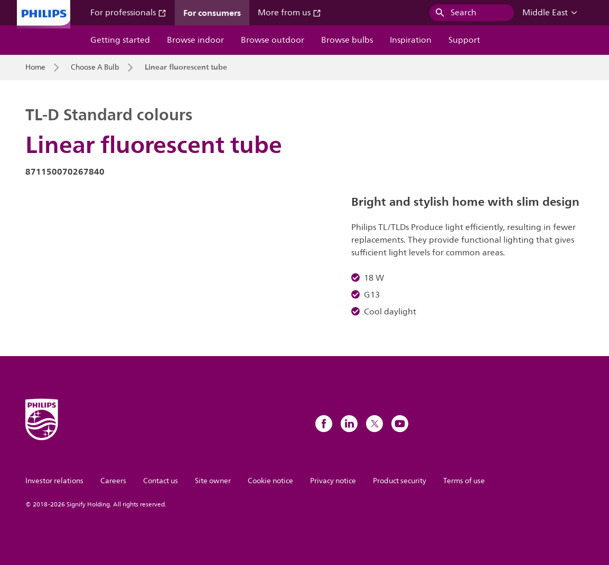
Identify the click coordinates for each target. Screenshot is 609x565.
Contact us (160, 481)
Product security (399, 481)
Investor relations (54, 481)
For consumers (212, 12)
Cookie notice (270, 481)
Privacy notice (333, 481)
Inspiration (411, 40)
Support (464, 40)
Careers (113, 481)
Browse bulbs (347, 40)
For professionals (128, 12)
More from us (289, 12)
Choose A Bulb (95, 67)
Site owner (213, 481)
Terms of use (464, 481)
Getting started (120, 40)
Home (35, 67)
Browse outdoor (272, 40)
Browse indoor (195, 40)
